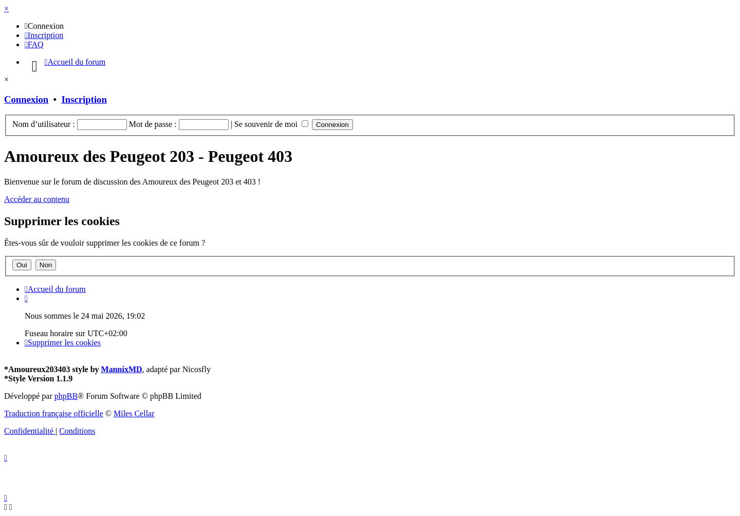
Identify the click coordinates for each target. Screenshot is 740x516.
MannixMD (121, 369)
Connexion (26, 99)
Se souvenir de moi (271, 124)
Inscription (84, 99)
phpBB (66, 396)
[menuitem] (44, 26)
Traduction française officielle (53, 413)
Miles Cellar (134, 413)
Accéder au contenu (36, 199)
